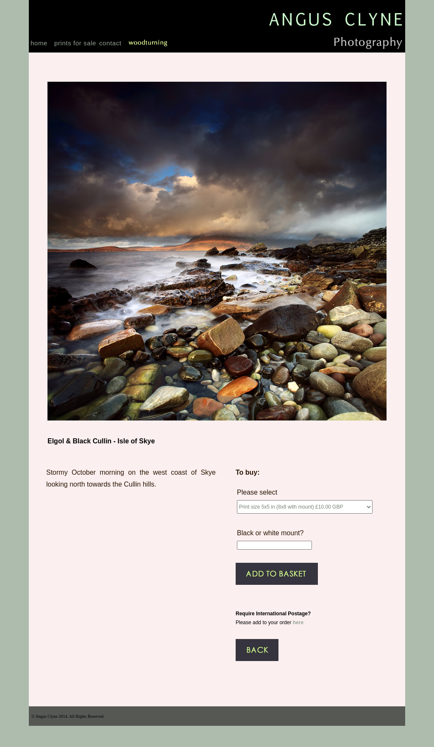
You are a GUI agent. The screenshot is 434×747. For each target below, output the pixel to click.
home (39, 43)
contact (110, 43)
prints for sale (75, 43)
